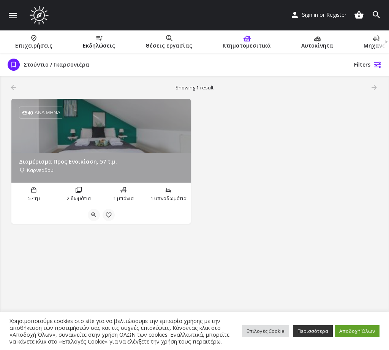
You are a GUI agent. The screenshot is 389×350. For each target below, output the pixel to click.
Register (336, 14)
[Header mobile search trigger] (376, 15)
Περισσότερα (312, 331)
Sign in (310, 14)
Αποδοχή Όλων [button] (357, 331)
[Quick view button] (94, 215)
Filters (367, 64)
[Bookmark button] (109, 215)
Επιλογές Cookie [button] (266, 331)
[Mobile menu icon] (13, 15)
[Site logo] (40, 15)
